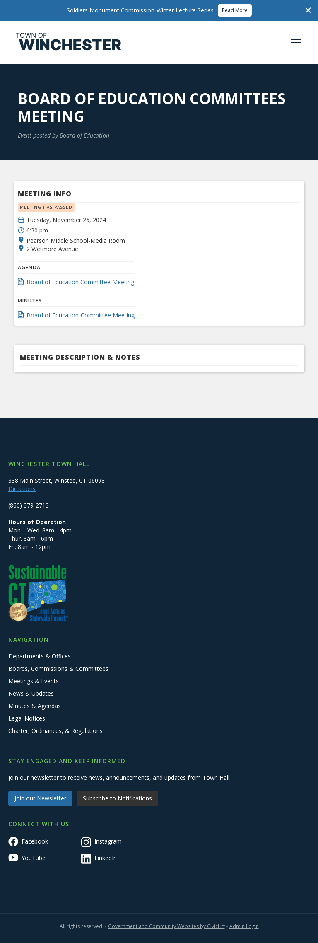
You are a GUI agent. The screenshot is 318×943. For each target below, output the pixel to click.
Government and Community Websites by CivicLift (166, 926)
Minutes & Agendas (34, 706)
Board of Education (84, 135)
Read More (235, 10)
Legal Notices (26, 718)
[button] (294, 43)
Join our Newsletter (40, 798)
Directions (22, 489)
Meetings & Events (33, 681)
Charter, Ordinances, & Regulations (55, 731)
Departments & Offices (39, 656)
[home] (69, 42)
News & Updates (31, 693)
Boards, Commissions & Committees (58, 668)
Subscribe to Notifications (117, 798)
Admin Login (244, 926)
